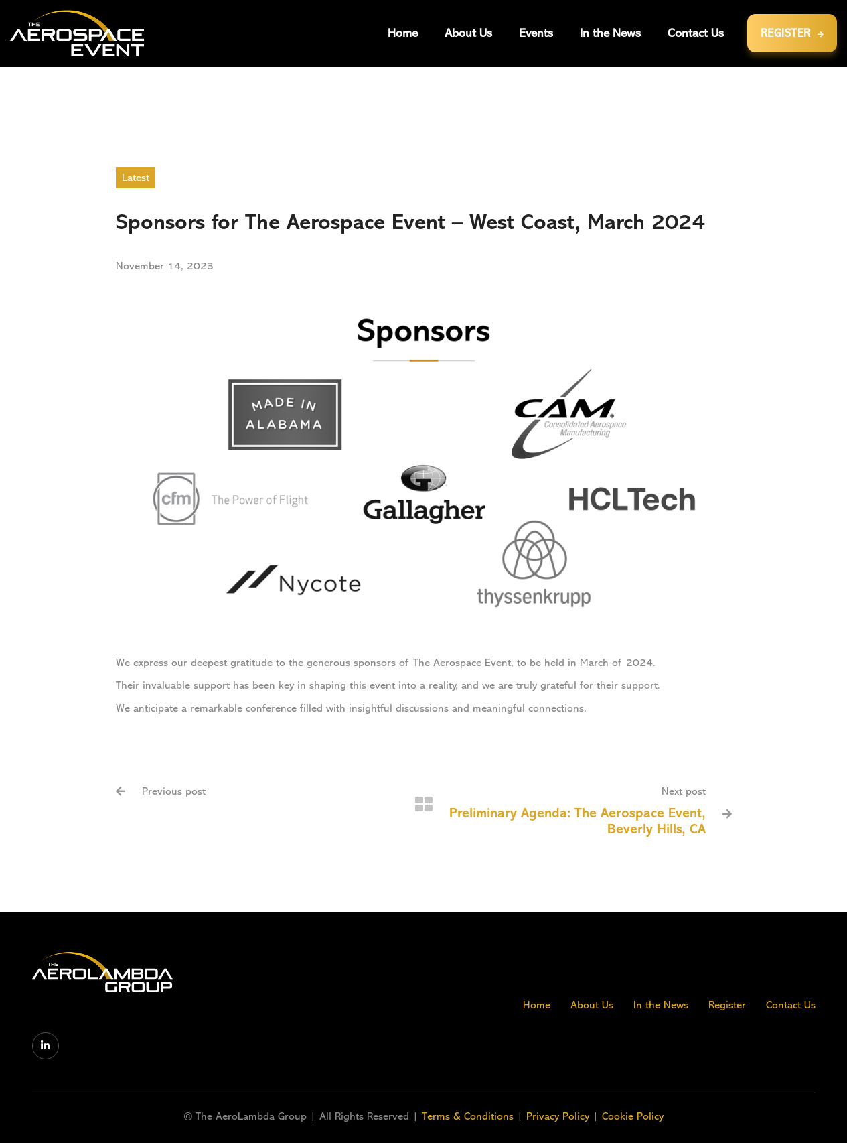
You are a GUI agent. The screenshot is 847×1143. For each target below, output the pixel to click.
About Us (591, 1005)
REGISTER (792, 33)
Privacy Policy (557, 1116)
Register (727, 1005)
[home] (77, 33)
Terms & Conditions (469, 1116)
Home (536, 1005)
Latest (135, 178)
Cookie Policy (633, 1116)
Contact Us (791, 1005)
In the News (660, 1005)
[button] (536, 33)
